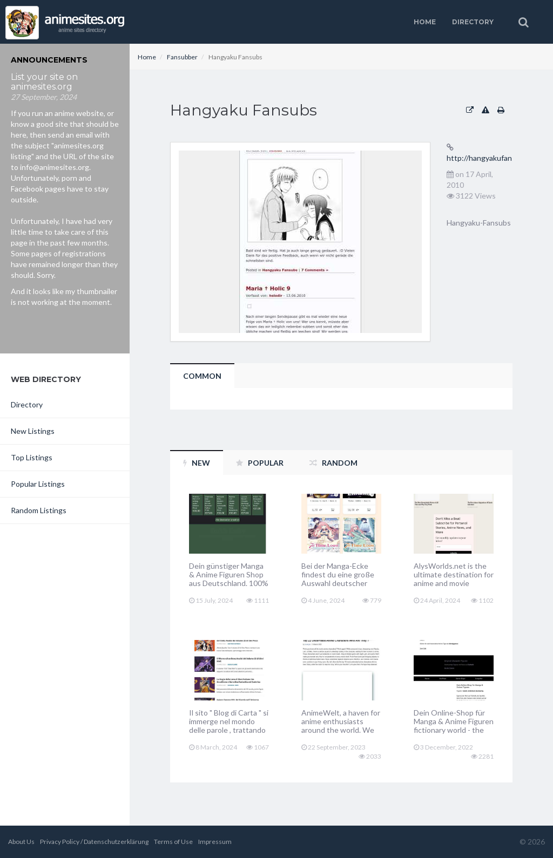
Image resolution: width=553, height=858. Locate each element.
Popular (260, 462)
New (196, 462)
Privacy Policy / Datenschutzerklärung (94, 841)
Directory (473, 22)
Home (425, 22)
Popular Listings (38, 483)
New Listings (33, 430)
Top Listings (31, 457)
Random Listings (38, 510)
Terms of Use (173, 841)
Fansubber (182, 57)
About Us (21, 841)
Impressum (215, 841)
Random (333, 462)
